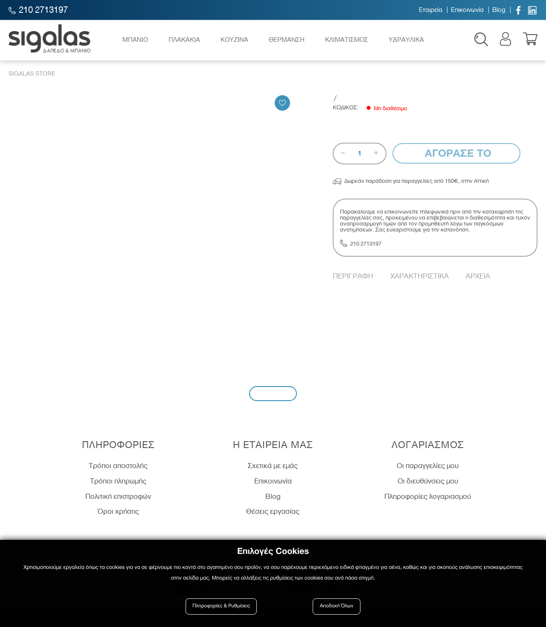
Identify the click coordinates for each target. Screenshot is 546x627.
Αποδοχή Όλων (336, 606)
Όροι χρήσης (118, 512)
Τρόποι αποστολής (118, 467)
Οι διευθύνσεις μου (428, 482)
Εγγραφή (273, 394)
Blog (498, 10)
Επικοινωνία (467, 10)
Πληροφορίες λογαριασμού (427, 497)
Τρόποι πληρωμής (118, 482)
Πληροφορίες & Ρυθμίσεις (221, 606)
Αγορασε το (456, 154)
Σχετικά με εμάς (273, 467)
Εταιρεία (430, 10)
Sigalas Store (32, 75)
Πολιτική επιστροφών (118, 497)
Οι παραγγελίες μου (428, 467)
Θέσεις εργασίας (272, 512)
